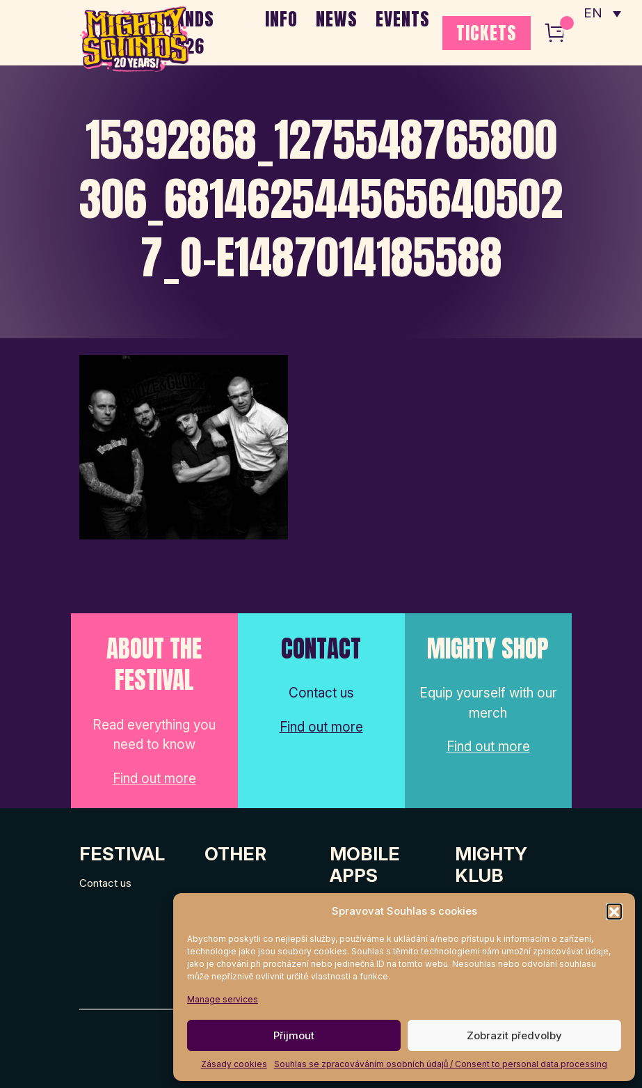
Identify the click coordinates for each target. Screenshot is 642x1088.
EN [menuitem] (593, 14)
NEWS (337, 19)
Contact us (105, 883)
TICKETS (486, 33)
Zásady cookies (234, 1064)
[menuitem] (602, 13)
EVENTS (403, 19)
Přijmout (293, 1035)
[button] (614, 911)
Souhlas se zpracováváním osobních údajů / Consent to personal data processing (441, 1064)
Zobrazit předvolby (514, 1035)
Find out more (154, 779)
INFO (281, 19)
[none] (602, 13)
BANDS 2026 (190, 32)
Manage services (222, 999)
